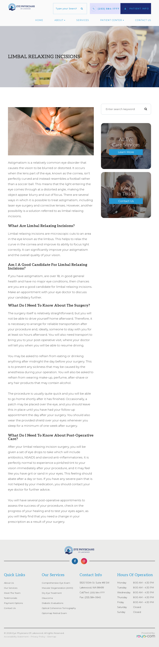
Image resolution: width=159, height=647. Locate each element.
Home (39, 20)
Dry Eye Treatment (52, 593)
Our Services (11, 588)
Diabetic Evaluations (53, 603)
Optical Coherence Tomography (59, 608)
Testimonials (11, 598)
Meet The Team (13, 593)
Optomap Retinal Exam (55, 613)
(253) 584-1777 (108, 8)
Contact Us (143, 20)
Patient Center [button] (112, 20)
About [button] (59, 20)
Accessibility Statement (16, 636)
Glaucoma (47, 598)
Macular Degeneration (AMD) (58, 588)
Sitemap (51, 636)
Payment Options (14, 603)
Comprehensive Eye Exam (56, 582)
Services (82, 20)
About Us (9, 582)
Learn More (126, 152)
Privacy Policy (38, 636)
